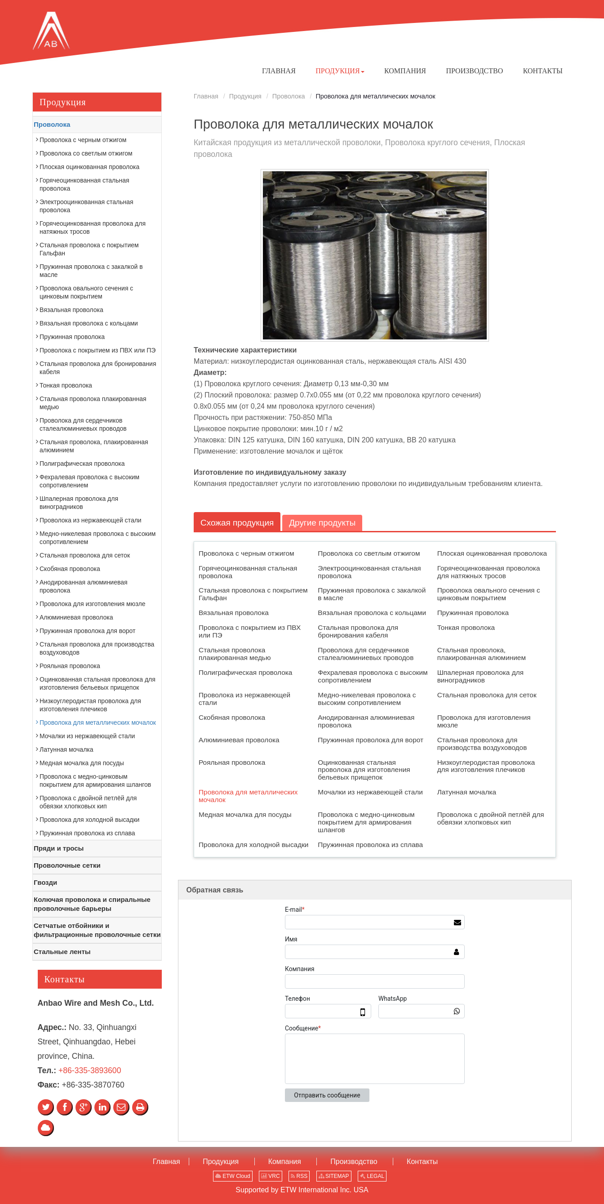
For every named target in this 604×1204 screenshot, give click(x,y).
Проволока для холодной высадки (253, 844)
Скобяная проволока (232, 717)
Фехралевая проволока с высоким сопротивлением (372, 676)
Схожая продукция (237, 522)
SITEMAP (334, 1176)
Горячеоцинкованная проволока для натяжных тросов (488, 572)
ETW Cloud (232, 1176)
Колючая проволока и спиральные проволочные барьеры (92, 904)
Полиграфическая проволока (245, 672)
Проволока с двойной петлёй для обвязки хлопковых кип (490, 818)
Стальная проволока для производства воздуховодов (482, 743)
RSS (299, 1176)
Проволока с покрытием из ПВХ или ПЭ (250, 631)
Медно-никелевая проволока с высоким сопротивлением (367, 698)
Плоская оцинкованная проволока (492, 553)
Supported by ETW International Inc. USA (301, 1190)
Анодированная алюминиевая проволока (366, 721)
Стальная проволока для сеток (487, 695)
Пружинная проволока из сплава (370, 844)
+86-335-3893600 (89, 1070)
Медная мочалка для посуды (245, 815)
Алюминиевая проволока (239, 740)
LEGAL (372, 1176)
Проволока (288, 96)
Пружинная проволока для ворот (370, 740)
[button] (339, 71)
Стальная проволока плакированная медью (235, 654)
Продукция (245, 96)
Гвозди (45, 882)
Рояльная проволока (232, 762)
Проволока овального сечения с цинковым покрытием (488, 594)
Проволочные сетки (67, 865)
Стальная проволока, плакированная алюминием (481, 654)
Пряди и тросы (59, 848)
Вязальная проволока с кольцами (372, 613)
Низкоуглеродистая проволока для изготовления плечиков (486, 766)
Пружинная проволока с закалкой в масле (372, 594)
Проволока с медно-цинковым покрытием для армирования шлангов (366, 822)
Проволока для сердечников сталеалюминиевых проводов (365, 654)
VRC (270, 1176)
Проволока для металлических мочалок (248, 796)
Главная (206, 96)
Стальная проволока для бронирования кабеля (358, 631)
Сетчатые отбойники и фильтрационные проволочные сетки (97, 930)
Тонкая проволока (466, 628)
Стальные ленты (62, 951)
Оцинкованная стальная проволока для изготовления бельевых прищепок (364, 769)
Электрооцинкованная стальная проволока (369, 572)
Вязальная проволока (234, 613)
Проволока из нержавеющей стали (244, 698)
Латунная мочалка (466, 792)
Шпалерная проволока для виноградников (480, 676)
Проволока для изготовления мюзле (484, 721)
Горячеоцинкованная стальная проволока (248, 572)
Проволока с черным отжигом (246, 553)
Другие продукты (324, 522)
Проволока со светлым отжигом (369, 553)
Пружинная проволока (473, 613)
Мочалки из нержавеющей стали (370, 792)
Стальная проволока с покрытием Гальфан (253, 594)
